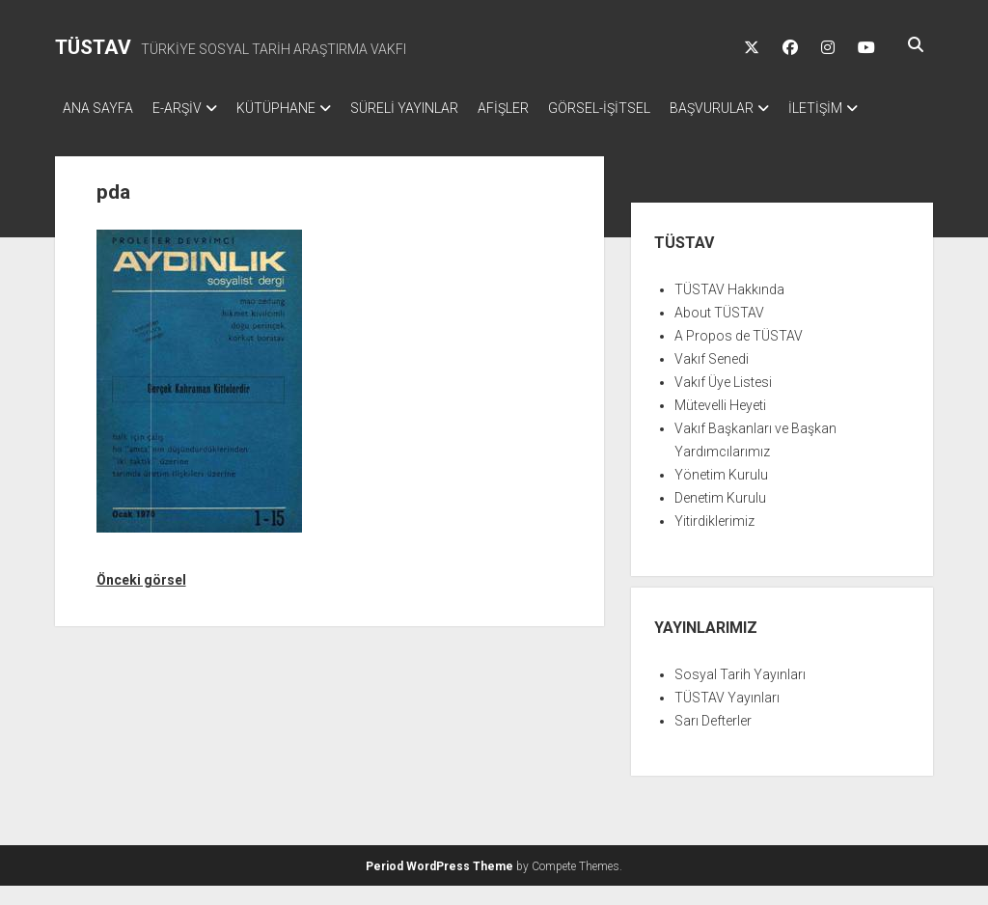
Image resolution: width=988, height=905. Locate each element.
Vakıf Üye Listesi (723, 401)
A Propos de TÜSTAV (738, 355)
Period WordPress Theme (439, 885)
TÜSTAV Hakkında (729, 308)
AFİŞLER (541, 108)
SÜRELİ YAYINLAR (433, 108)
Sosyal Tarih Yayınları (740, 693)
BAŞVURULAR (769, 108)
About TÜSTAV (719, 332)
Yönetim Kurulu (721, 494)
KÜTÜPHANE (295, 108)
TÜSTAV (93, 47)
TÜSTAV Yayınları (727, 717)
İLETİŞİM (90, 133)
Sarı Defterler (713, 740)
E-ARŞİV (186, 108)
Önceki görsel (141, 599)
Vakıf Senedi (711, 378)
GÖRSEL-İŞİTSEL (647, 108)
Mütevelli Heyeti (720, 424)
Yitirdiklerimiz (714, 540)
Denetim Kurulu (720, 517)
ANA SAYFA (98, 108)
